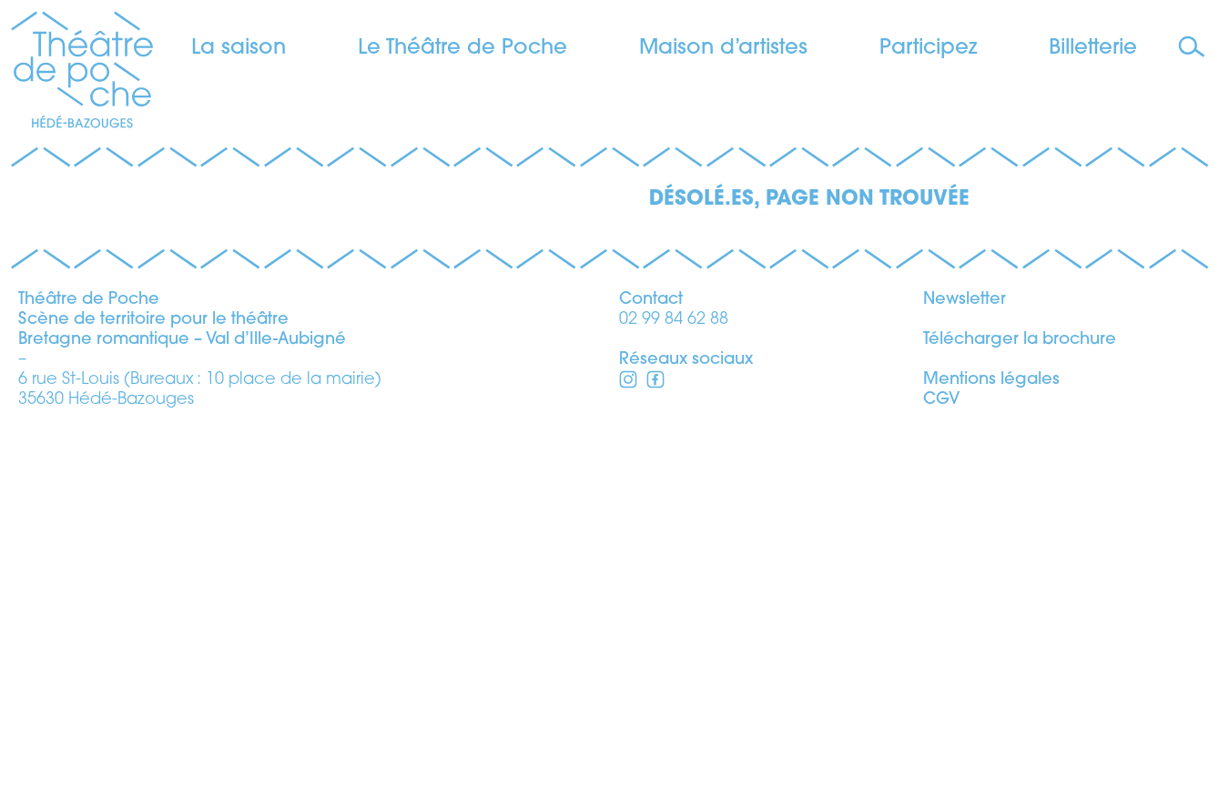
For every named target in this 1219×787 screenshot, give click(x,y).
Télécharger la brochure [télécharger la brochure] (1019, 698)
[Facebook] (628, 741)
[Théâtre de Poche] (82, 72)
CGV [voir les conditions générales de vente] (941, 758)
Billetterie (1093, 48)
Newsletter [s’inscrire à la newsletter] (964, 658)
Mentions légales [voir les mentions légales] (991, 738)
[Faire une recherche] (1194, 48)
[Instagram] (655, 741)
